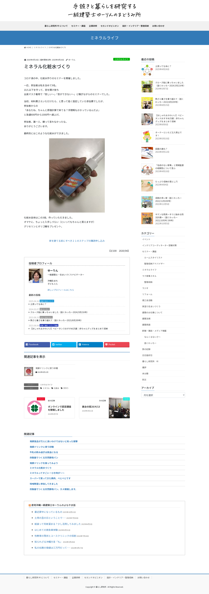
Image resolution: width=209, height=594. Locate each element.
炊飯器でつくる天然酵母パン (44, 457)
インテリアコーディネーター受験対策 (159, 245)
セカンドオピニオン (93, 577)
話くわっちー (44, 309)
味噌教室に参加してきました (44, 483)
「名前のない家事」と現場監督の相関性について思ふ (169, 167)
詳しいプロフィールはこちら (61, 289)
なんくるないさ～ (46, 317)
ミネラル (46, 388)
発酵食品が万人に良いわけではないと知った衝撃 (54, 441)
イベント (146, 239)
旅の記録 (146, 349)
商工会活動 (147, 300)
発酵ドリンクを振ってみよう (44, 463)
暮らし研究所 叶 (150, 361)
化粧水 (56, 388)
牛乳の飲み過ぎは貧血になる (44, 452)
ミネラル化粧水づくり (41, 467)
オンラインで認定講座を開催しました (59, 408)
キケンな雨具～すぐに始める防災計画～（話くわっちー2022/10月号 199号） (169, 217)
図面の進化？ (161, 148)
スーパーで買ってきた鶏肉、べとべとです (50, 478)
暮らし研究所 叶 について (37, 577)
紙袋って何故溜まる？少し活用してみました (58, 524)
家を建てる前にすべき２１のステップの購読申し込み (77, 240)
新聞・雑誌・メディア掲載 (49, 325)
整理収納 (148, 282)
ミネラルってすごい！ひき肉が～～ (47, 472)
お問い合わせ (143, 577)
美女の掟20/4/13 (91, 406)
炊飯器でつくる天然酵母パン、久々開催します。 (53, 489)
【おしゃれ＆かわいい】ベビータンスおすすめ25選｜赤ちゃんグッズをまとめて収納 (69, 328)
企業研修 (76, 577)
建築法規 (146, 318)
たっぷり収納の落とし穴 (166, 181)
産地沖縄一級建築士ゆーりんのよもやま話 (53, 505)
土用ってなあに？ (38, 304)
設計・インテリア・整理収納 (120, 577)
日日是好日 (147, 355)
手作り (66, 388)
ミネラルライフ (121, 59)
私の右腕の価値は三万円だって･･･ (52, 547)
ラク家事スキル (149, 275)
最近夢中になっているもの (48, 512)
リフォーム (147, 294)
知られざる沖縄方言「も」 (48, 541)
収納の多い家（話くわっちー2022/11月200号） (168, 199)
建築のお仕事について (152, 312)
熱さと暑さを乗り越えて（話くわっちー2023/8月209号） (56, 320)
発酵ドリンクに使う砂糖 (47, 368)
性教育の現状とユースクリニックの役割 (55, 535)
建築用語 (146, 324)
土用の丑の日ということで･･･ (50, 517)
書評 (144, 367)
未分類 (145, 373)
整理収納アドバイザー (154, 263)
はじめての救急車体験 (46, 530)
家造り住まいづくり (46, 301)
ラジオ (145, 288)
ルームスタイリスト (153, 257)
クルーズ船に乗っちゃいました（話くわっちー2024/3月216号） (59, 312)
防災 (144, 379)
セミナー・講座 (149, 251)
